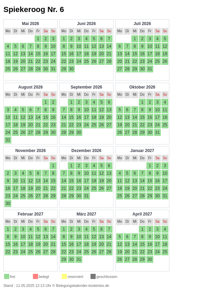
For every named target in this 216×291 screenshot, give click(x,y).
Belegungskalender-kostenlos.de (82, 285)
